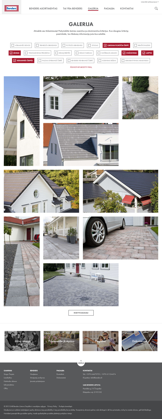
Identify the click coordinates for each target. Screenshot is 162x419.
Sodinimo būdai (109, 60)
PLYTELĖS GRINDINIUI (74, 45)
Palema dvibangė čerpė (52, 60)
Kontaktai (60, 374)
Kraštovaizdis (144, 45)
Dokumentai (61, 377)
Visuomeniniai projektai (39, 53)
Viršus (81, 363)
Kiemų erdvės (64, 53)
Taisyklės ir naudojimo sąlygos (35, 406)
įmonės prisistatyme (37, 381)
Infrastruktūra (9, 385)
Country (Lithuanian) (149, 2)
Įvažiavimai (131, 53)
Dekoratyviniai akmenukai (136, 60)
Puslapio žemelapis (65, 406)
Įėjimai (16, 53)
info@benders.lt (96, 377)
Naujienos (34, 374)
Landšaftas (8, 377)
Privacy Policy (52, 406)
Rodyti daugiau (81, 313)
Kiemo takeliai (85, 53)
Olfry (6, 388)
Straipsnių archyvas (37, 377)
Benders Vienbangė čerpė (82, 60)
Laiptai (149, 53)
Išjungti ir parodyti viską (81, 67)
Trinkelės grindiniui (48, 45)
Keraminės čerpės (25, 60)
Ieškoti (156, 8)
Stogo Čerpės (9, 374)
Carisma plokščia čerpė (118, 45)
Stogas (95, 45)
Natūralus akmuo (109, 53)
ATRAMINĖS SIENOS (22, 45)
